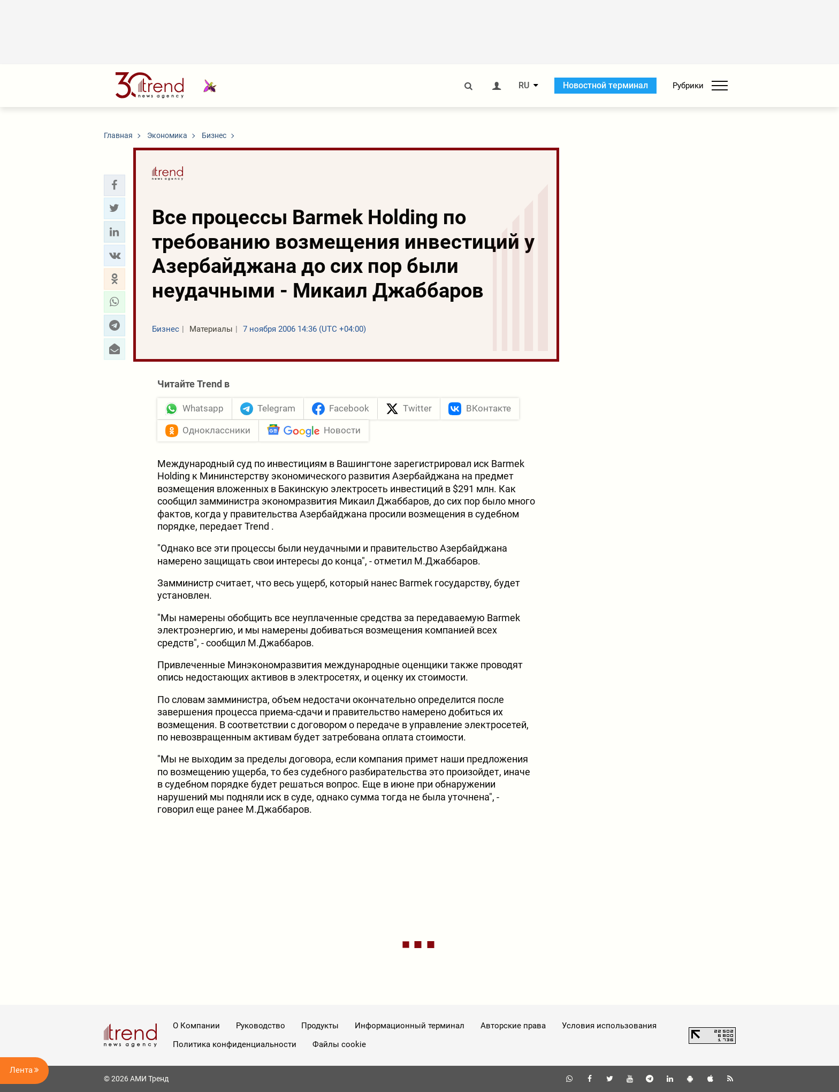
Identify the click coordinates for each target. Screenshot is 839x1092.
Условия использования (609, 1025)
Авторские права (513, 1025)
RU (523, 85)
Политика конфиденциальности (234, 1044)
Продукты (320, 1025)
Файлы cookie (339, 1044)
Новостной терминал (605, 85)
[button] (114, 185)
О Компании (196, 1025)
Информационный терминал (409, 1025)
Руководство (260, 1025)
